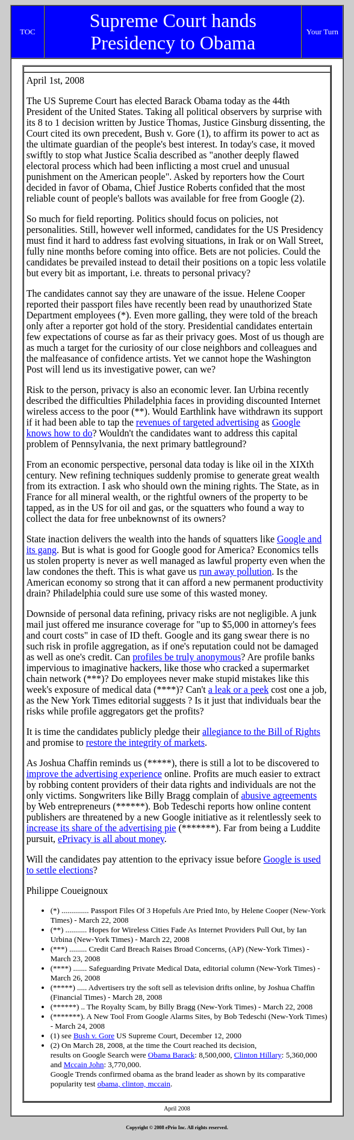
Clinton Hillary (258, 1054)
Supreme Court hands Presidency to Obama (173, 32)
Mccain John (84, 1064)
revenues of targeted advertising (197, 422)
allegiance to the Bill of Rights (261, 731)
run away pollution (235, 571)
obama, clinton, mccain (134, 1083)
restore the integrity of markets (145, 742)
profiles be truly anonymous (186, 657)
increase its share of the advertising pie (101, 828)
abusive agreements (279, 795)
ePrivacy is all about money (111, 839)
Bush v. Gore (93, 1035)
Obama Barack (171, 1054)
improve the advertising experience (94, 774)
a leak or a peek (238, 689)
